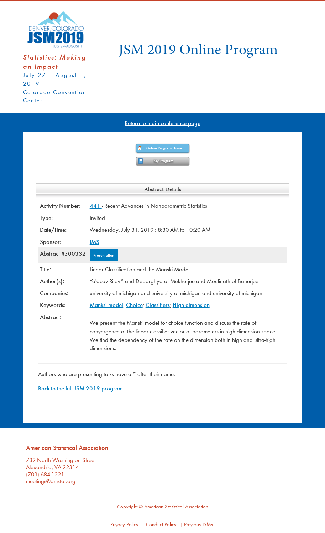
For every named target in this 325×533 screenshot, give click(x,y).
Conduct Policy (161, 524)
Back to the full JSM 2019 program (80, 388)
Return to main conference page (162, 123)
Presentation (103, 255)
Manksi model (106, 305)
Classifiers (158, 305)
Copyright (127, 506)
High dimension (191, 305)
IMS (94, 241)
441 (96, 205)
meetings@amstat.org (50, 481)
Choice (134, 305)
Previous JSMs (198, 524)
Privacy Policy (124, 524)
